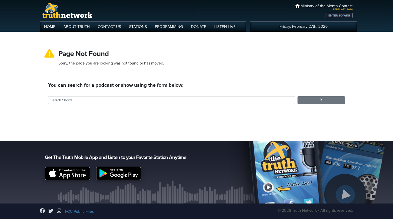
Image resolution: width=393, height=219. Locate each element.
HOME (49, 26)
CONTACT (109, 26)
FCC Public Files (79, 211)
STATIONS (138, 26)
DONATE (198, 26)
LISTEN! (225, 26)
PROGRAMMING (169, 26)
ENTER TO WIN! (339, 15)
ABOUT (76, 26)
